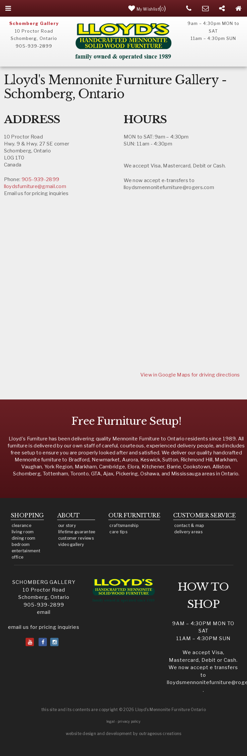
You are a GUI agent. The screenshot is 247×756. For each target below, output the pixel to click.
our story (67, 525)
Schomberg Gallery (34, 23)
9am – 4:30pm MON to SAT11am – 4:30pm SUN (203, 631)
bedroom (21, 544)
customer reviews (76, 538)
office (18, 557)
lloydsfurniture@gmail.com (35, 186)
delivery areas (188, 531)
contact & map (189, 525)
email (44, 612)
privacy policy (129, 721)
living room (23, 531)
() (147, 8)
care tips (118, 531)
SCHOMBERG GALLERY (43, 582)
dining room (24, 538)
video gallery (71, 544)
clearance (21, 525)
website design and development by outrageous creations (124, 733)
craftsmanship (124, 525)
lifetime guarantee (76, 531)
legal (110, 721)
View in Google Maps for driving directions (190, 375)
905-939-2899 (41, 179)
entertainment (26, 550)
